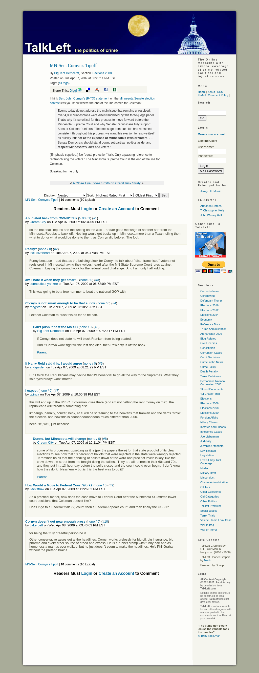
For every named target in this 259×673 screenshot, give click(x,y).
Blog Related (208, 338)
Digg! (73, 90)
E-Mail (202, 95)
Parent (42, 352)
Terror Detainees (210, 376)
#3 (97, 280)
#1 (95, 218)
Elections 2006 (209, 403)
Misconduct (207, 477)
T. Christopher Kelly (212, 210)
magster (35, 307)
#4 (114, 303)
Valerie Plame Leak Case (215, 520)
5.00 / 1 (84, 218)
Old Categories (209, 496)
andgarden (37, 367)
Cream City (38, 222)
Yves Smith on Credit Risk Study (117, 183)
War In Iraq (207, 524)
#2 (55, 249)
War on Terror (208, 529)
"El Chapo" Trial (210, 393)
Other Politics (208, 501)
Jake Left (36, 525)
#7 (56, 390)
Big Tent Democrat (66, 73)
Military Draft (208, 472)
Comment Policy (218, 95)
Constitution (207, 347)
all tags (64, 83)
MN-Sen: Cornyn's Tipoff (41, 200)
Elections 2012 (209, 310)
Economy (206, 319)
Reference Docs (210, 324)
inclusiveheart (40, 253)
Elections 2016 (209, 305)
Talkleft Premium (210, 505)
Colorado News (209, 291)
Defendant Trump (211, 300)
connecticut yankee (44, 284)
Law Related (208, 450)
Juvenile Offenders (212, 445)
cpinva (34, 394)
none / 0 (45, 249)
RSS (220, 91)
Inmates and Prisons (213, 426)
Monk (207, 560)
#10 (105, 521)
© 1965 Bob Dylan (209, 635)
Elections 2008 (102, 73)
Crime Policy (208, 366)
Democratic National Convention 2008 (212, 383)
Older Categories (210, 491)
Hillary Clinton (209, 422)
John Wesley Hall (211, 215)
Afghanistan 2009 (211, 333)
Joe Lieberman (209, 436)
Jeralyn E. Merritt (210, 191)
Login (86, 209)
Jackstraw (37, 489)
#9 (111, 485)
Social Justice (208, 510)
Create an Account (116, 209)
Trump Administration (213, 328)
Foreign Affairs (209, 417)
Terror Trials (207, 515)
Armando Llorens (211, 205)
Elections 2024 (209, 314)
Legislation (207, 455)
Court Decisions (210, 357)
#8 (104, 439)
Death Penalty (209, 371)
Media (204, 468)
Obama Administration (214, 482)
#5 (96, 327)
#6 (100, 363)
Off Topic (205, 487)
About (211, 91)
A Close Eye (82, 183)
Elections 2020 (209, 412)
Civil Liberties (208, 343)
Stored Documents (211, 389)
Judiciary (205, 441)
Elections (206, 398)
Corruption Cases (211, 352)
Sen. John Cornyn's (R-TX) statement (84, 98)
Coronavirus (207, 295)
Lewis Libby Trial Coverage (210, 462)
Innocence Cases (211, 431)
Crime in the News (211, 362)
